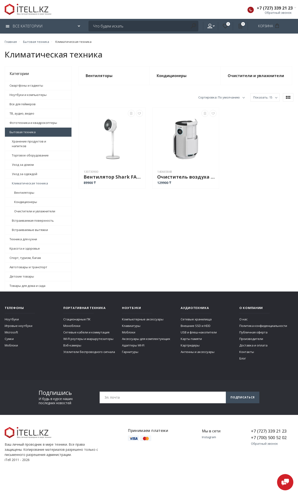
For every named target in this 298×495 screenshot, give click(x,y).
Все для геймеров (23, 104)
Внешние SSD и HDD (195, 326)
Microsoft (11, 332)
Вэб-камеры (72, 345)
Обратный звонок (278, 12)
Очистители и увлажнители (34, 211)
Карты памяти (191, 339)
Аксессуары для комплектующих (146, 339)
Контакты (246, 352)
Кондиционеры (25, 202)
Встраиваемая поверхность (33, 220)
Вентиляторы (24, 192)
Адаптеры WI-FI (133, 345)
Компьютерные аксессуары (142, 319)
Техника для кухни (23, 239)
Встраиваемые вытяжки (30, 230)
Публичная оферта (253, 332)
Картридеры (190, 345)
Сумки (9, 339)
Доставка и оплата (253, 345)
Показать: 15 (262, 97)
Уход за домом (23, 165)
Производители (251, 339)
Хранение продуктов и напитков (29, 143)
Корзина (270, 26)
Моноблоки (71, 326)
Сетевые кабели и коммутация (86, 332)
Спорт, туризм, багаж (25, 258)
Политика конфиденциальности (263, 326)
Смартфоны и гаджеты (26, 85)
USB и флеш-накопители (199, 332)
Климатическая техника (30, 183)
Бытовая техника (23, 132)
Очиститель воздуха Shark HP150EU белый (187, 177)
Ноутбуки (12, 319)
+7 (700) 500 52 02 (269, 437)
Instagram (209, 437)
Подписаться (242, 397)
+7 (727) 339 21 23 (275, 8)
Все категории (24, 26)
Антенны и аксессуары (197, 352)
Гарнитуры (130, 352)
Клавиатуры (131, 326)
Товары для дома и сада (27, 286)
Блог (242, 358)
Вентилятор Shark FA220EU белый (113, 177)
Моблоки (11, 345)
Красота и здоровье (25, 248)
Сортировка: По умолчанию (219, 97)
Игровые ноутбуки (18, 326)
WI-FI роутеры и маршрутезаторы (88, 339)
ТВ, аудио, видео (22, 113)
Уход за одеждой (24, 174)
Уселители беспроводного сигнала (89, 352)
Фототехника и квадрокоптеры (33, 123)
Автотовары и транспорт (28, 267)
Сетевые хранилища (196, 319)
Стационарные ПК (77, 319)
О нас (243, 319)
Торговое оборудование (30, 155)
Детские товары (22, 276)
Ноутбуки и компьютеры (28, 95)
